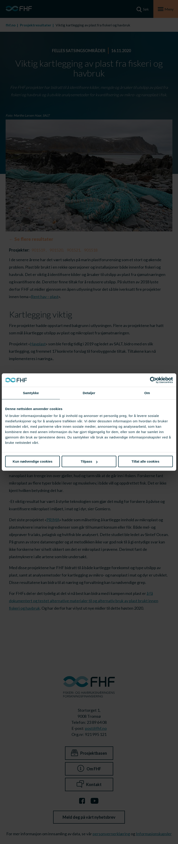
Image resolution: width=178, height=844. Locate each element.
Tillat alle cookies (145, 461)
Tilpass (89, 461)
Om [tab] (147, 393)
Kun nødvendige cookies (32, 461)
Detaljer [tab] (89, 393)
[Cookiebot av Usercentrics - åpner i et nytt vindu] (153, 380)
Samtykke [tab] (31, 393)
